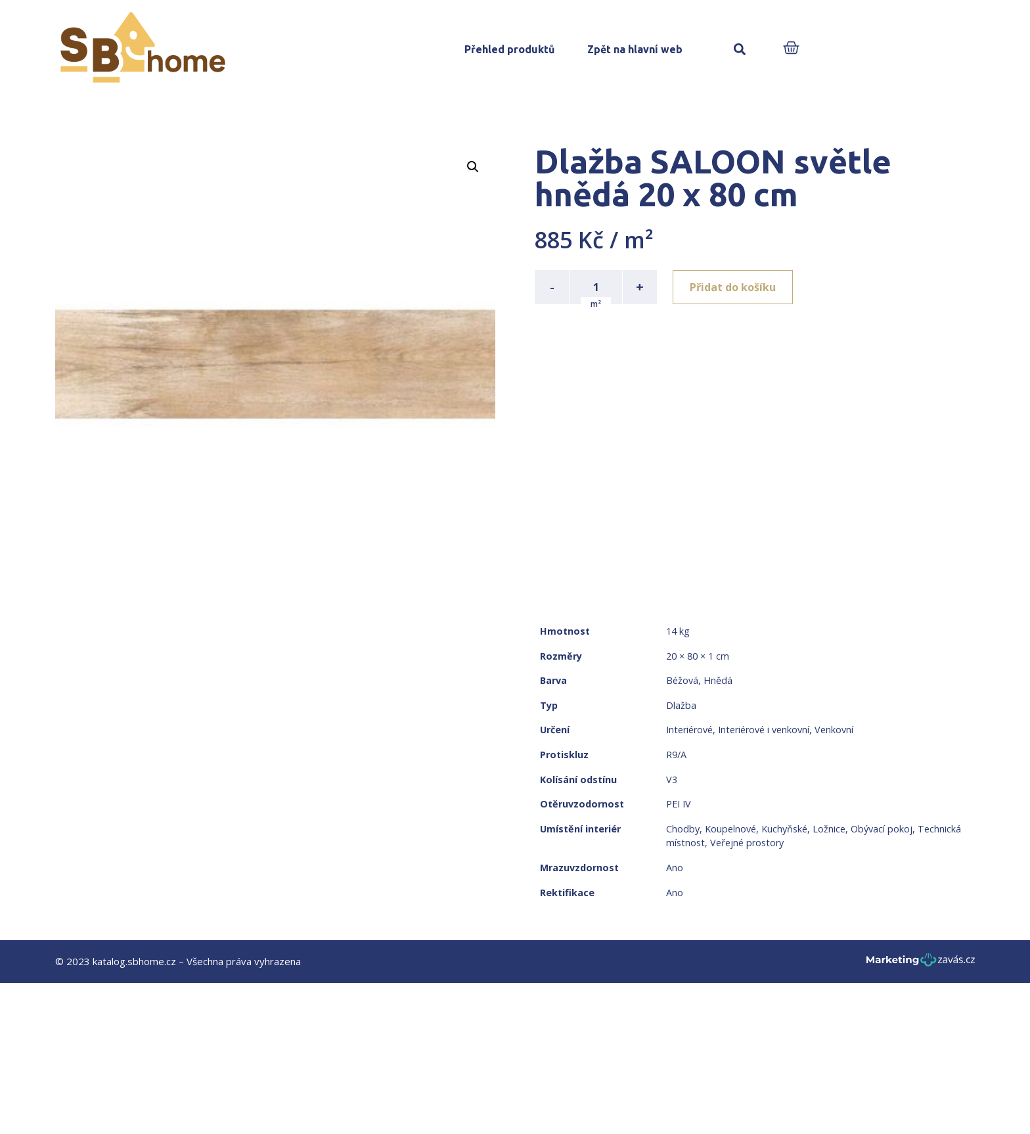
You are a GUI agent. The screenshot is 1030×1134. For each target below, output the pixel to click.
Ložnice (829, 829)
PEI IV (678, 804)
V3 (671, 779)
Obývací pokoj (881, 829)
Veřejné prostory (747, 842)
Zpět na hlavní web (635, 49)
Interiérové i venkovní (763, 729)
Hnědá (718, 680)
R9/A (676, 754)
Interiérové (689, 729)
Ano (674, 867)
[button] (739, 49)
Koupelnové (730, 829)
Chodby (683, 829)
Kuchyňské (784, 829)
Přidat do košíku (733, 287)
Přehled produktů (509, 49)
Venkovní (834, 729)
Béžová (682, 680)
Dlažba (681, 705)
